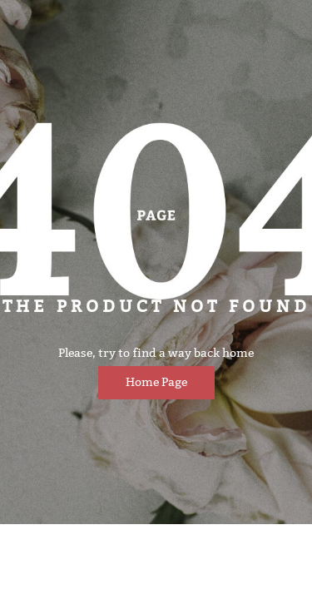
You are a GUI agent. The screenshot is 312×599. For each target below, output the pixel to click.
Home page (156, 382)
